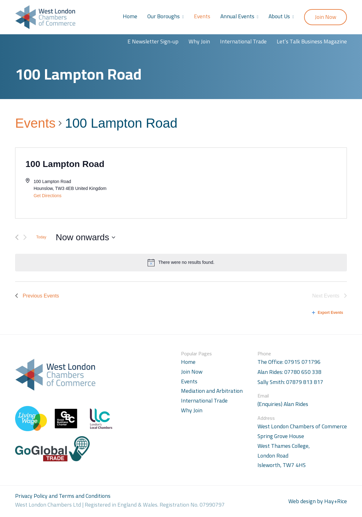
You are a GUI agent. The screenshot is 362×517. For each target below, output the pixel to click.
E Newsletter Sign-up (152, 41)
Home (130, 16)
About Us (279, 16)
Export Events (327, 312)
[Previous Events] (17, 237)
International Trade (243, 41)
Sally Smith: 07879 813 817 (290, 382)
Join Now (325, 17)
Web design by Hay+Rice (317, 501)
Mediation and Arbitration (212, 391)
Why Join (199, 41)
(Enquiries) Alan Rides (282, 404)
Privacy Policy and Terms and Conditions (62, 496)
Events (202, 16)
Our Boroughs (163, 16)
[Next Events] (25, 237)
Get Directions (48, 195)
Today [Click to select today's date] (41, 237)
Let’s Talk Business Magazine (312, 41)
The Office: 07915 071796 (288, 362)
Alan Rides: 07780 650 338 (289, 372)
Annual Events (237, 16)
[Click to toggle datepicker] (85, 237)
